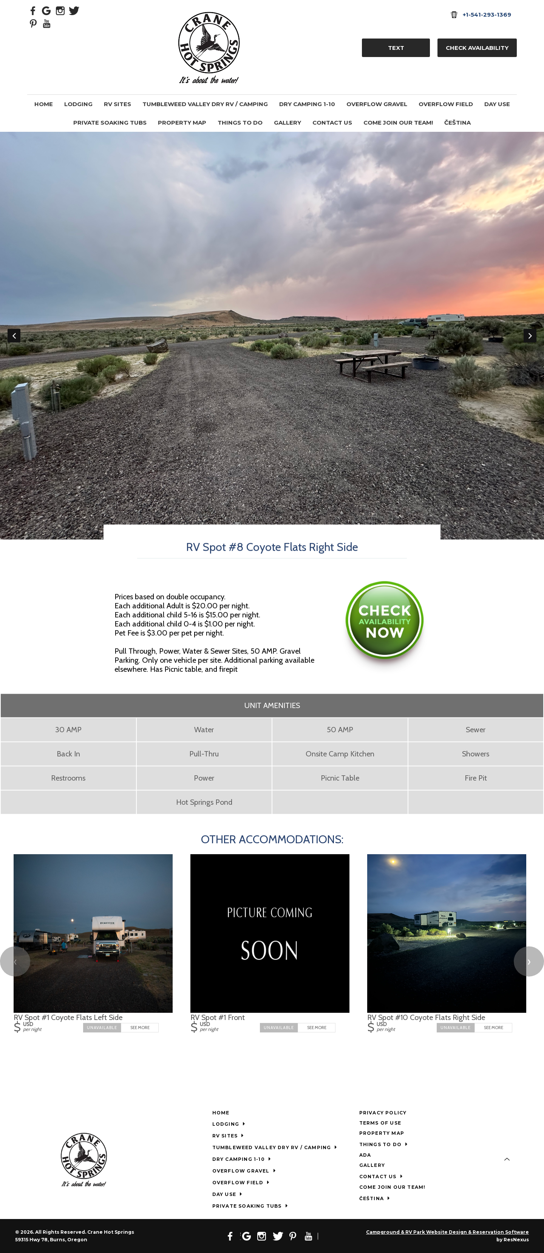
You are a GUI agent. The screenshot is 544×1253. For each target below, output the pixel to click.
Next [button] (530, 336)
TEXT (396, 47)
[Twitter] (74, 10)
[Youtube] (47, 23)
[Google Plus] (47, 10)
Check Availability (477, 47)
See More (140, 1027)
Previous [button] (14, 336)
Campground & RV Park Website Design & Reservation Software (447, 1232)
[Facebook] (33, 10)
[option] (272, 336)
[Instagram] (60, 10)
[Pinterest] (33, 23)
